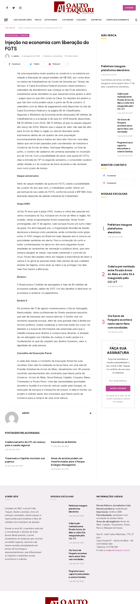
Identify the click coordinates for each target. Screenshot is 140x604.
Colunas (81, 20)
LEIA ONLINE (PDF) (23, 20)
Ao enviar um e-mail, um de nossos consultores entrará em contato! (118, 399)
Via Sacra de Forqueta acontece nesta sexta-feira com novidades (125, 125)
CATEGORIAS (50, 20)
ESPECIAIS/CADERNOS (117, 20)
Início (38, 20)
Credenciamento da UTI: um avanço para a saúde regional (25, 444)
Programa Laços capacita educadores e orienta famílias (125, 147)
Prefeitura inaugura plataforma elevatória (115, 68)
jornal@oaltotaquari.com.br (117, 550)
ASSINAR (129, 8)
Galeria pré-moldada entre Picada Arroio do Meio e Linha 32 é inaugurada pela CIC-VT (125, 101)
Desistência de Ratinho (63, 442)
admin (16, 56)
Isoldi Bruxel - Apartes (17, 35)
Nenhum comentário (52, 56)
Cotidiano (68, 20)
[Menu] (6, 20)
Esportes (96, 20)
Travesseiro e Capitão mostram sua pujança (25, 460)
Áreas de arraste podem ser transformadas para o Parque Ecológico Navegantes (67, 461)
